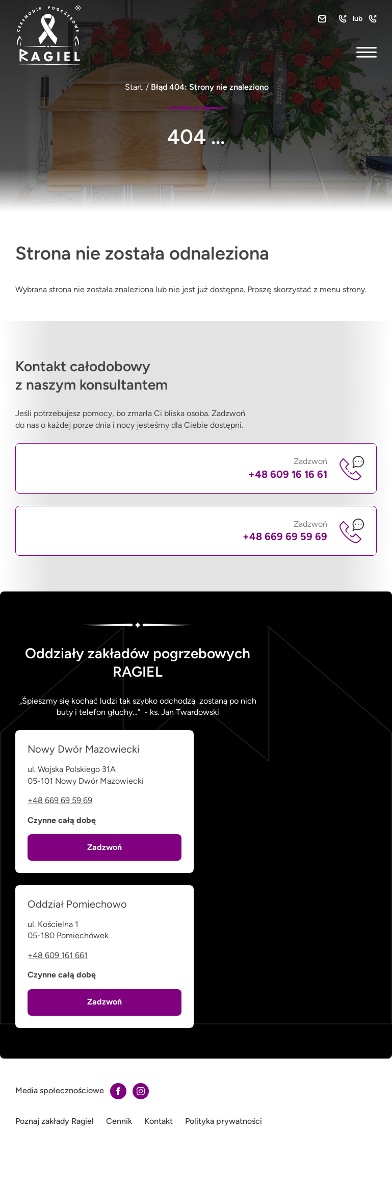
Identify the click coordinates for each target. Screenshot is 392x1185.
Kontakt (158, 1121)
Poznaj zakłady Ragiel (54, 1121)
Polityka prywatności (223, 1121)
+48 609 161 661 (58, 955)
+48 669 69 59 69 (60, 800)
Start (134, 87)
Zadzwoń (287, 468)
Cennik (119, 1121)
